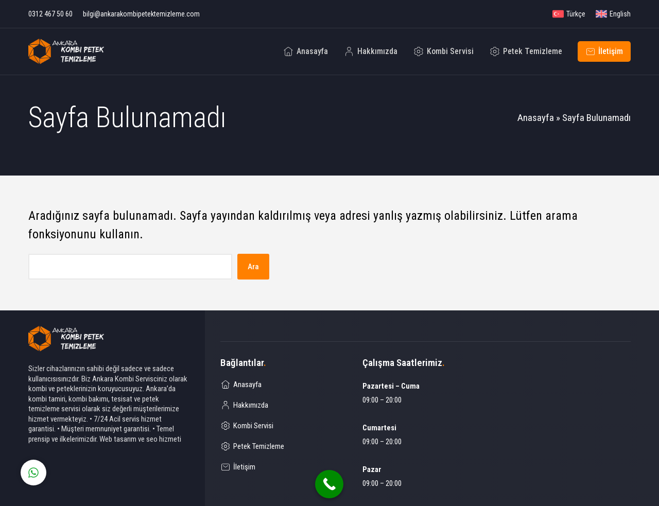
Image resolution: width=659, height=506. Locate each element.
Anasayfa (535, 118)
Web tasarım (117, 439)
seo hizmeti (163, 439)
